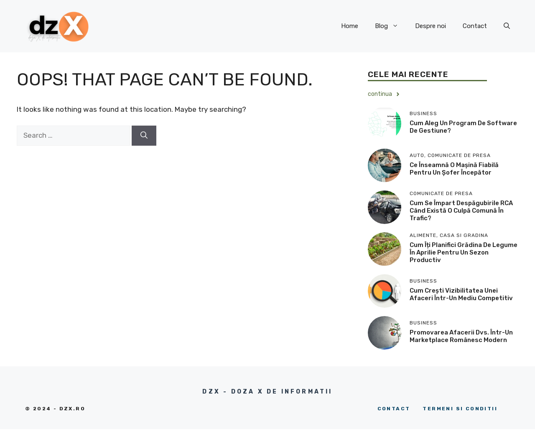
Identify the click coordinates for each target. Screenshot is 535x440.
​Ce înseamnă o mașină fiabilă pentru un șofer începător (454, 168)
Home (349, 26)
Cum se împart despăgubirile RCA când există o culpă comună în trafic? (461, 210)
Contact (475, 26)
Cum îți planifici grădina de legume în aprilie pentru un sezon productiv (463, 252)
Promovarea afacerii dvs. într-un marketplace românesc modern (461, 336)
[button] (506, 26)
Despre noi (430, 26)
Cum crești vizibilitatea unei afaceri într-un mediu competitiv (461, 294)
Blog (391, 26)
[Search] (144, 136)
